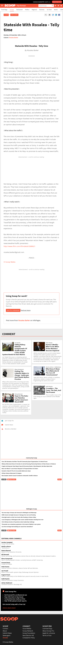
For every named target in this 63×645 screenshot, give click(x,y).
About (5, 631)
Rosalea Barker (13, 37)
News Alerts (11, 479)
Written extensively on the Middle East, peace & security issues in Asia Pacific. (31, 575)
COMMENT (8, 334)
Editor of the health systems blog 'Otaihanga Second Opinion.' (31, 571)
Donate (5, 637)
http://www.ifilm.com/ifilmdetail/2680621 (19, 246)
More (59, 479)
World (55, 9)
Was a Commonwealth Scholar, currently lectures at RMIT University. (31, 559)
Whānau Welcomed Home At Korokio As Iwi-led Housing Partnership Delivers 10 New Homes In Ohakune (29, 464)
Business (41, 9)
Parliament (19, 9)
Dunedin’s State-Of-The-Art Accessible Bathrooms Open (16, 471)
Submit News (7, 633)
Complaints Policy (29, 637)
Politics (27, 9)
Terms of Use (47, 635)
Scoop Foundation (29, 633)
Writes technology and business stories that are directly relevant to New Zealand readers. (31, 555)
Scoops (12, 9)
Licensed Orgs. (47, 628)
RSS (4, 479)
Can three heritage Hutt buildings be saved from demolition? (17, 526)
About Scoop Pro (48, 631)
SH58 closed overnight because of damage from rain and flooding (19, 515)
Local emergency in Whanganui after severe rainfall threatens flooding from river (22, 519)
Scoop (6, 15)
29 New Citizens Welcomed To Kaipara (11, 473)
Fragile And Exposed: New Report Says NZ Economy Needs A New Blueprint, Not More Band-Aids (27, 466)
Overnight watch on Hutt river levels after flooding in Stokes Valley (19, 517)
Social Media (27, 628)
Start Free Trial (57, 2)
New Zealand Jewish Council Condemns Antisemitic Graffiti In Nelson (20, 475)
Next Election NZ (28, 635)
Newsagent (6, 635)
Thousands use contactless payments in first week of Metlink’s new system (21, 524)
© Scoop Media (8, 642)
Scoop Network (28, 631)
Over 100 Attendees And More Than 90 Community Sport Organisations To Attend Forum (24, 461)
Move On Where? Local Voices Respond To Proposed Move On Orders (20, 468)
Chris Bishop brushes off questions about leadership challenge (18, 522)
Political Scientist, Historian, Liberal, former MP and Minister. (31, 567)
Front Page (4, 9)
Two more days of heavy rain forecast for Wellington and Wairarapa (19, 512)
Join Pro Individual (13, 310)
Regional (34, 9)
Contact (5, 628)
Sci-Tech (49, 9)
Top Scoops (14, 15)
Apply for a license (49, 633)
